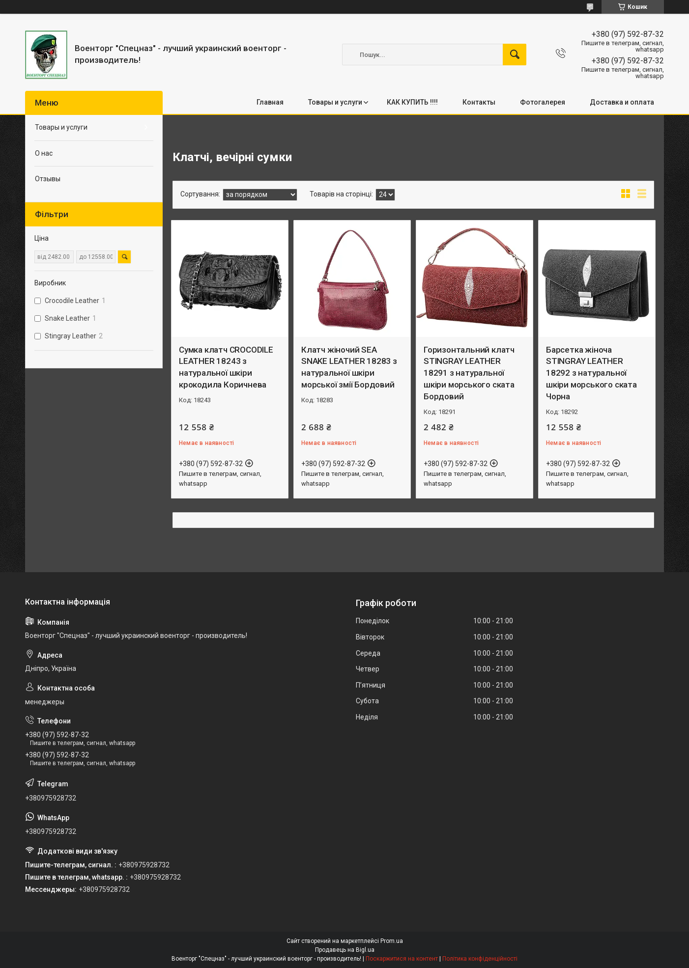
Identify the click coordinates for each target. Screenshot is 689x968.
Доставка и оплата (622, 102)
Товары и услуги (335, 102)
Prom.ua (391, 941)
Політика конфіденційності (479, 958)
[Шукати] (514, 54)
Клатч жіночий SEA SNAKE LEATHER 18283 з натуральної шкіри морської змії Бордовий (349, 367)
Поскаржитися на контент (402, 958)
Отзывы (47, 179)
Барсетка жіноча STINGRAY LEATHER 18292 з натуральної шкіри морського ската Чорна (591, 373)
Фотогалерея (542, 102)
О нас (44, 153)
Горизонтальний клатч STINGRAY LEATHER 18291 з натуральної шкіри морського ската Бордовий (469, 373)
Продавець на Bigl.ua (344, 949)
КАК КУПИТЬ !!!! (412, 102)
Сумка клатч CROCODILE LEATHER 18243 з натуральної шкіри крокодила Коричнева (226, 367)
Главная (270, 102)
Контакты (478, 102)
